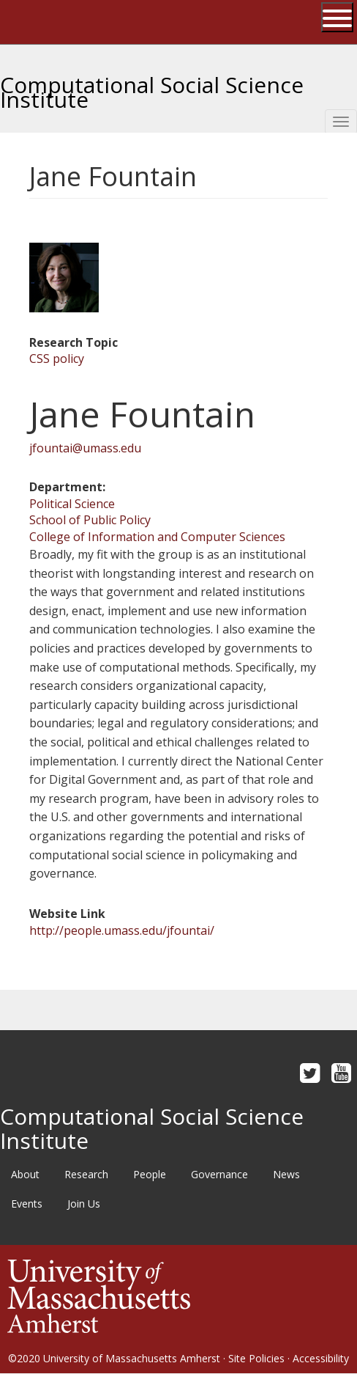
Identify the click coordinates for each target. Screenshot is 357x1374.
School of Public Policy (90, 520)
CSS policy (56, 358)
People (149, 1174)
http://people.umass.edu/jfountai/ (121, 930)
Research (86, 1174)
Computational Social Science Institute (152, 86)
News (286, 1174)
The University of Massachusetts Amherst (70, 22)
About (25, 1174)
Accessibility (321, 1358)
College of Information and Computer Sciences (157, 537)
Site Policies (256, 1358)
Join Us (83, 1203)
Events (26, 1203)
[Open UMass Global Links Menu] (337, 17)
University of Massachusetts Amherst (131, 1358)
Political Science (72, 504)
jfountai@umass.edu (85, 448)
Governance (219, 1174)
